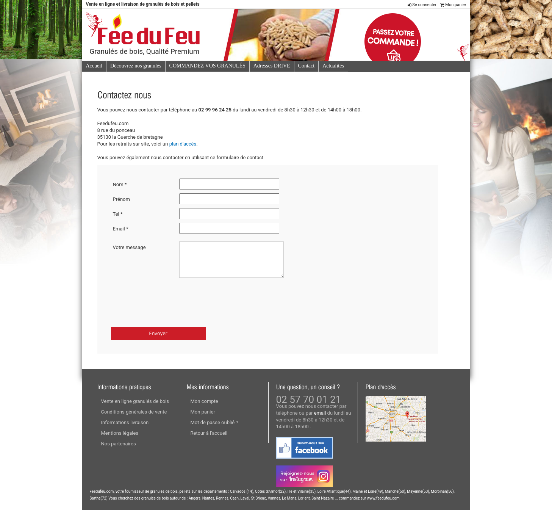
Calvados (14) (241, 498)
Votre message (129, 247)
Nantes (208, 505)
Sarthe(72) (99, 505)
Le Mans (289, 505)
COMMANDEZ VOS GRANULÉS (207, 66)
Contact (306, 66)
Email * (120, 229)
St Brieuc (258, 505)
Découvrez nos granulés (135, 66)
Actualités (333, 66)
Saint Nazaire (322, 505)
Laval (245, 505)
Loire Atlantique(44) (334, 498)
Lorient (304, 505)
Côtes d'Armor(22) (270, 498)
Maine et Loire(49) (367, 498)
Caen (234, 505)
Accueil (94, 66)
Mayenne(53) (418, 498)
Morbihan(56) (442, 498)
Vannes (274, 505)
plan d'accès (183, 144)
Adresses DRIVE (271, 66)
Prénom (121, 199)
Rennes (222, 505)
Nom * (120, 184)
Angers (195, 505)
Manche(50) (395, 498)
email (320, 420)
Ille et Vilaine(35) (302, 498)
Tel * (118, 214)
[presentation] (168, 305)
